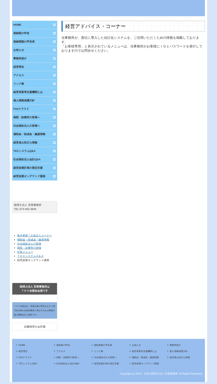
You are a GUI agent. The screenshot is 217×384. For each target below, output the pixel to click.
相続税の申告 (21, 33)
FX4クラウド (21, 108)
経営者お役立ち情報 (25, 142)
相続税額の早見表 (24, 41)
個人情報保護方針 (24, 100)
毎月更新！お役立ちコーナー (34, 235)
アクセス (18, 75)
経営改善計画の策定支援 (28, 167)
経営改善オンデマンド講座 (29, 176)
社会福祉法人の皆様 (29, 243)
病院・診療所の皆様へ (26, 117)
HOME (17, 24)
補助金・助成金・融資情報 (29, 134)
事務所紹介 (20, 58)
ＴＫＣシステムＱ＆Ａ (30, 256)
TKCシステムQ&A (24, 150)
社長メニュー (25, 251)
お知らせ (18, 50)
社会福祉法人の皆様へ (26, 125)
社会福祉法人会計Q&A (27, 159)
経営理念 (18, 66)
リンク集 (18, 83)
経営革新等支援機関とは (28, 92)
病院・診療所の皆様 (29, 247)
